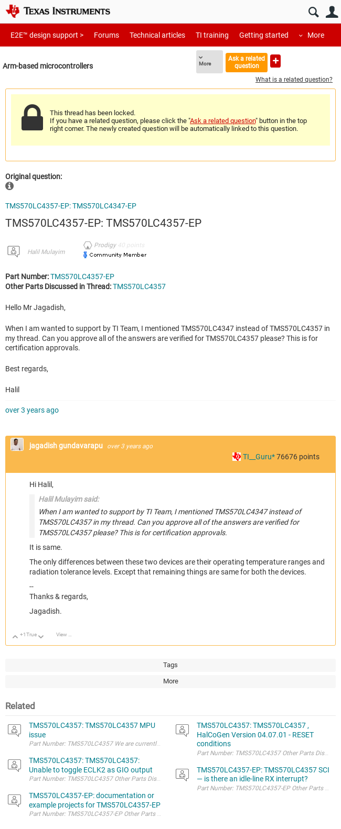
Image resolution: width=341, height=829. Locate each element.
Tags (170, 665)
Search (313, 12)
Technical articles (157, 35)
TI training (212, 35)
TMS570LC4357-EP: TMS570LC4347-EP (70, 206)
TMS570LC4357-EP (82, 276)
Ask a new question (275, 61)
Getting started (264, 35)
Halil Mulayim (46, 252)
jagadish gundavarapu (66, 445)
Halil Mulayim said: (68, 499)
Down (41, 637)
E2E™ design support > (46, 35)
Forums (106, 35)
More (315, 35)
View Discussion (68, 634)
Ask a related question (246, 62)
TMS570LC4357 (139, 286)
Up (15, 637)
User (332, 12)
